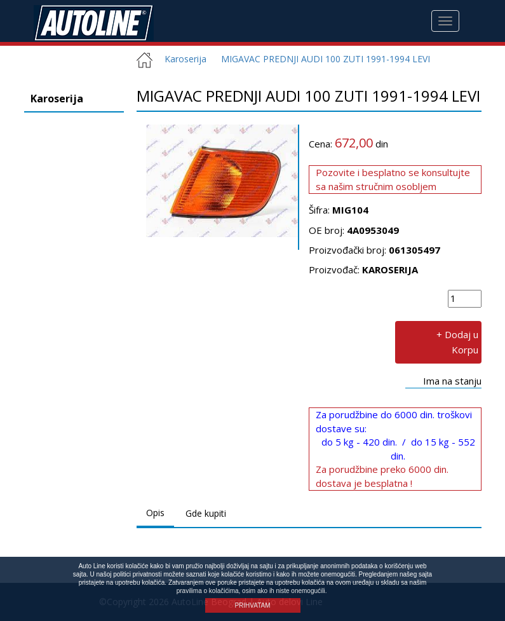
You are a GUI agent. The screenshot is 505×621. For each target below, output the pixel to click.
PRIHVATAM (252, 605)
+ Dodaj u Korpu (457, 342)
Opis (155, 513)
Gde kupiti (205, 513)
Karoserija (180, 59)
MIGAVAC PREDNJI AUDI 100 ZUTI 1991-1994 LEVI (325, 59)
